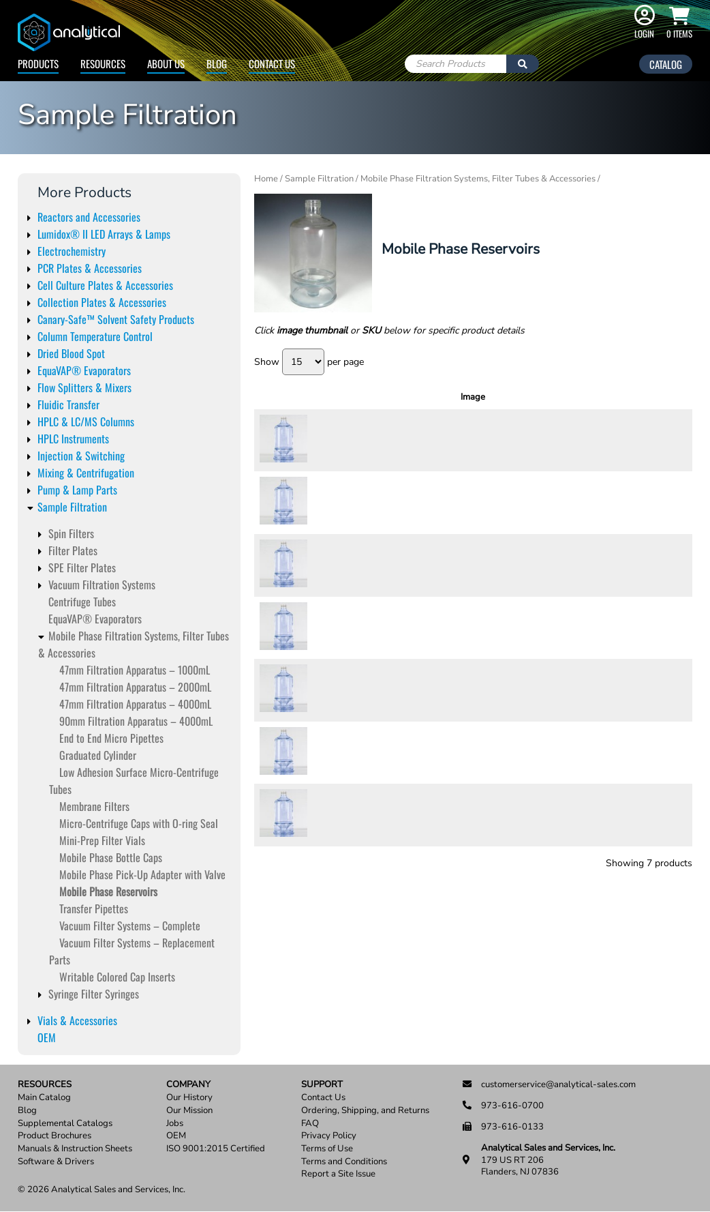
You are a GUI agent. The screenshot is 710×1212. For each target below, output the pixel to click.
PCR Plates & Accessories (89, 268)
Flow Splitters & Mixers (84, 387)
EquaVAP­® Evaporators (95, 618)
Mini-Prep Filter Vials (102, 840)
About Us (166, 63)
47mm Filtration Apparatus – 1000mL (134, 670)
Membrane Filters (94, 806)
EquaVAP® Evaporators (84, 370)
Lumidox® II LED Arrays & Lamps (103, 234)
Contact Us (272, 63)
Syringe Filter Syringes (93, 994)
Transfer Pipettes (93, 908)
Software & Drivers (56, 1162)
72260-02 (338, 440)
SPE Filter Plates (82, 567)
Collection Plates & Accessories (101, 302)
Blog (216, 63)
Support (322, 1085)
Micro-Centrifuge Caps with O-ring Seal (138, 823)
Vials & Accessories (77, 1020)
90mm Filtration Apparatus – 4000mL (136, 721)
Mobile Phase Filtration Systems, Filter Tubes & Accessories (478, 179)
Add (663, 440)
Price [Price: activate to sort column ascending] (568, 397)
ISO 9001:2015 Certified (215, 1149)
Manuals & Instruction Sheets (75, 1149)
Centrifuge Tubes (82, 601)
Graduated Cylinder (97, 755)
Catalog (665, 64)
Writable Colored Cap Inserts (117, 977)
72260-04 (338, 502)
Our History (189, 1098)
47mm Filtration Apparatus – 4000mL (135, 704)
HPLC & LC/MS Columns (85, 421)
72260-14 (338, 814)
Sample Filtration (72, 507)
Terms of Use (327, 1149)
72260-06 (338, 564)
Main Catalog (44, 1098)
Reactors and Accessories (88, 217)
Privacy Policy (328, 1136)
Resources (102, 63)
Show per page (309, 361)
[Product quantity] (620, 440)
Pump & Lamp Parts (77, 490)
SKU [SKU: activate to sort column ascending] (339, 397)
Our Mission (189, 1111)
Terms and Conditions (344, 1162)
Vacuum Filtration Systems (101, 584)
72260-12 (338, 752)
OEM (46, 1037)
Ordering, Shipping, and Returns (365, 1111)
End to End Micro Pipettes (111, 738)
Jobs (174, 1123)
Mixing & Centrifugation (85, 472)
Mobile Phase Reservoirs (108, 891)
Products (38, 63)
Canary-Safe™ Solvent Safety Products (115, 319)
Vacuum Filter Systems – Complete (129, 925)
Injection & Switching (81, 455)
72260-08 (338, 627)
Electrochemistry (71, 251)
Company (188, 1085)
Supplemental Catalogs (65, 1123)
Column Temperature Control (95, 336)
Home (266, 179)
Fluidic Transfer (68, 404)
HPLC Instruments (73, 438)
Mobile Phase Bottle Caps (110, 857)
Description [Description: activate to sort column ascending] (434, 397)
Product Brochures (54, 1136)
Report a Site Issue (338, 1174)
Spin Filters (71, 533)
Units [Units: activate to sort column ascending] (522, 397)
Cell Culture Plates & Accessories (105, 285)
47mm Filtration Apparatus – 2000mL (135, 687)
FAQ (310, 1123)
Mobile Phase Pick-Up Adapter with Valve (142, 874)
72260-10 (338, 689)
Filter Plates (72, 550)
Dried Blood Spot (71, 353)
